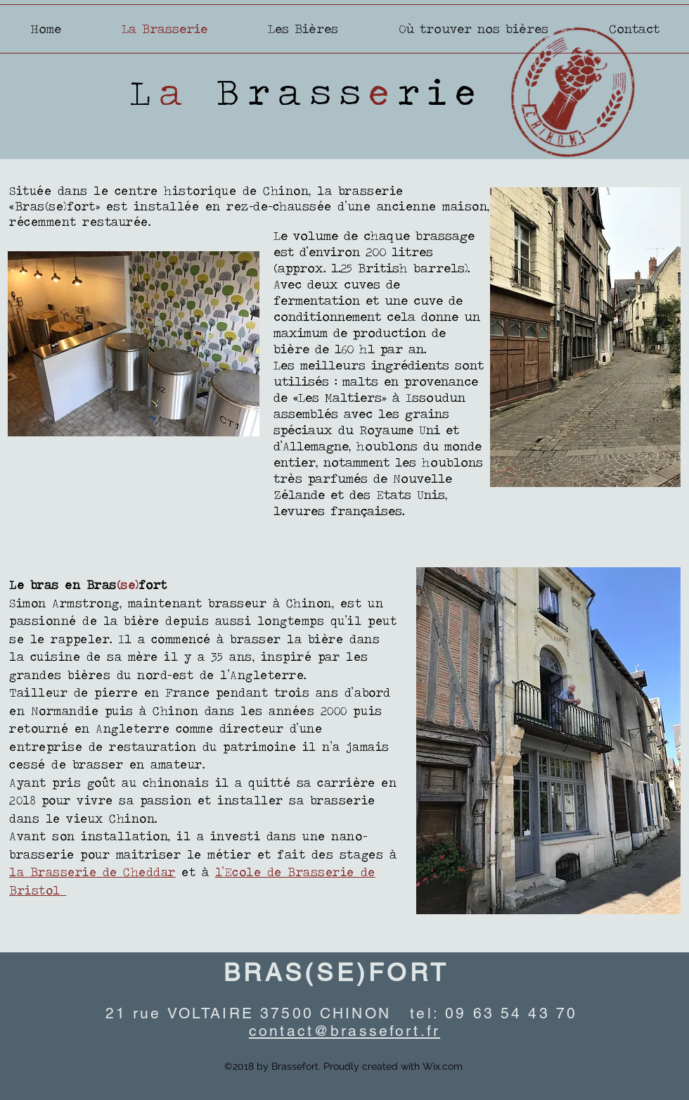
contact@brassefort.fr (344, 1030)
